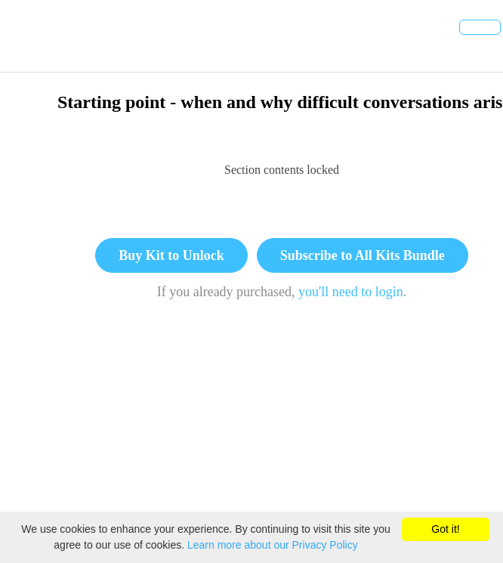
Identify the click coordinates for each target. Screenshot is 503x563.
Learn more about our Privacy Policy (272, 545)
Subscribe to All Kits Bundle (362, 255)
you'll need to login (350, 291)
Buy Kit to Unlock (171, 255)
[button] (28, 36)
